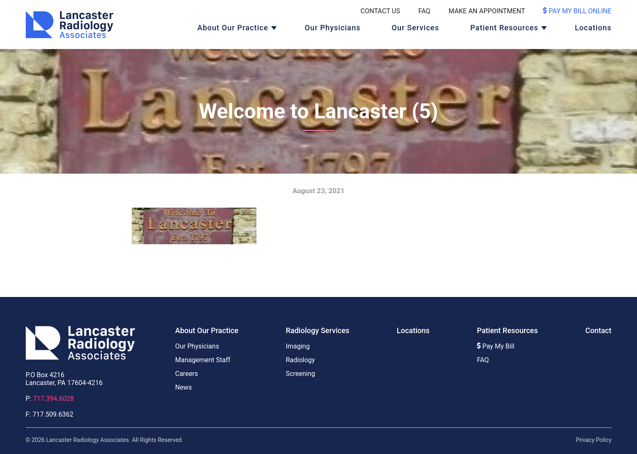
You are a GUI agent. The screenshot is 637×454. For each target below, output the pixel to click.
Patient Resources (504, 27)
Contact (598, 330)
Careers (186, 374)
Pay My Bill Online (577, 11)
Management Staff (203, 360)
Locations (593, 27)
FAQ (424, 11)
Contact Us (380, 11)
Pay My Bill (495, 346)
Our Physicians (332, 27)
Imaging (298, 346)
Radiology (300, 360)
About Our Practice (232, 27)
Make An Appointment (487, 11)
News (183, 387)
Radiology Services (317, 330)
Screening (300, 374)
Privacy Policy (593, 440)
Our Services (415, 27)
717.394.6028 (53, 398)
